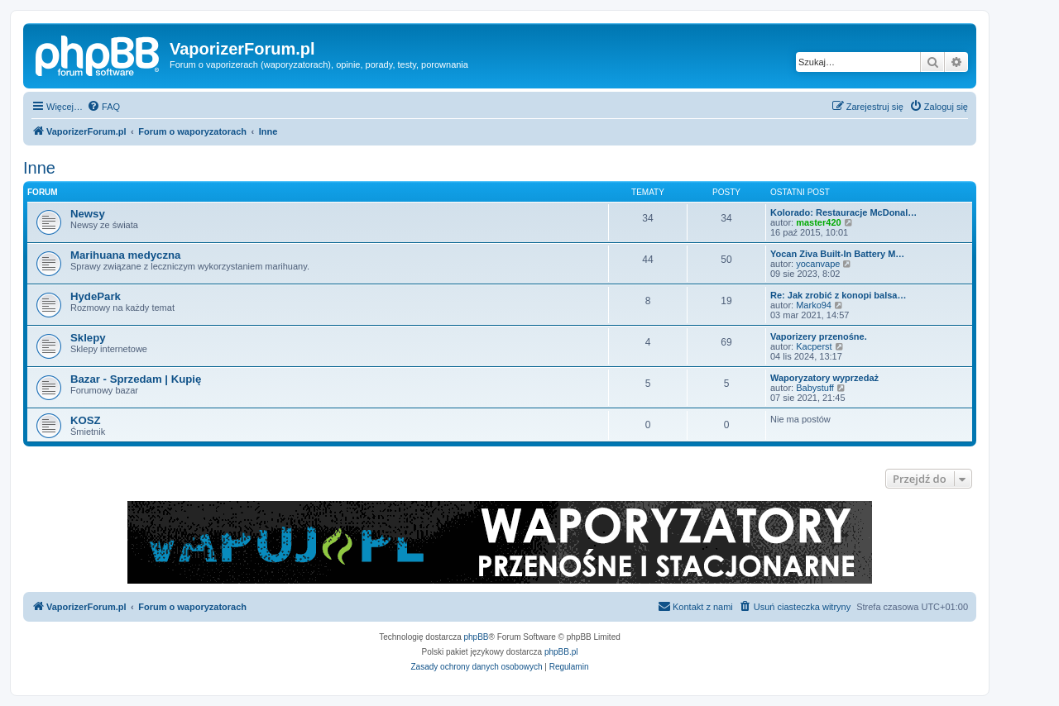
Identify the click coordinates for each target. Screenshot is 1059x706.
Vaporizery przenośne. (818, 336)
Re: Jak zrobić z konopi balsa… (838, 295)
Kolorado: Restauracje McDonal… (843, 212)
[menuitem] (103, 107)
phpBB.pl (561, 651)
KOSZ (85, 420)
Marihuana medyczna (125, 255)
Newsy (87, 214)
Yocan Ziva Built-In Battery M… (837, 254)
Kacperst (813, 346)
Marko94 (813, 305)
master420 (818, 222)
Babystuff (815, 388)
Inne (39, 168)
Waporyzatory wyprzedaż (824, 378)
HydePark (95, 296)
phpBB (476, 637)
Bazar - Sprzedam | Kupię (135, 379)
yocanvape (818, 264)
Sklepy (88, 338)
